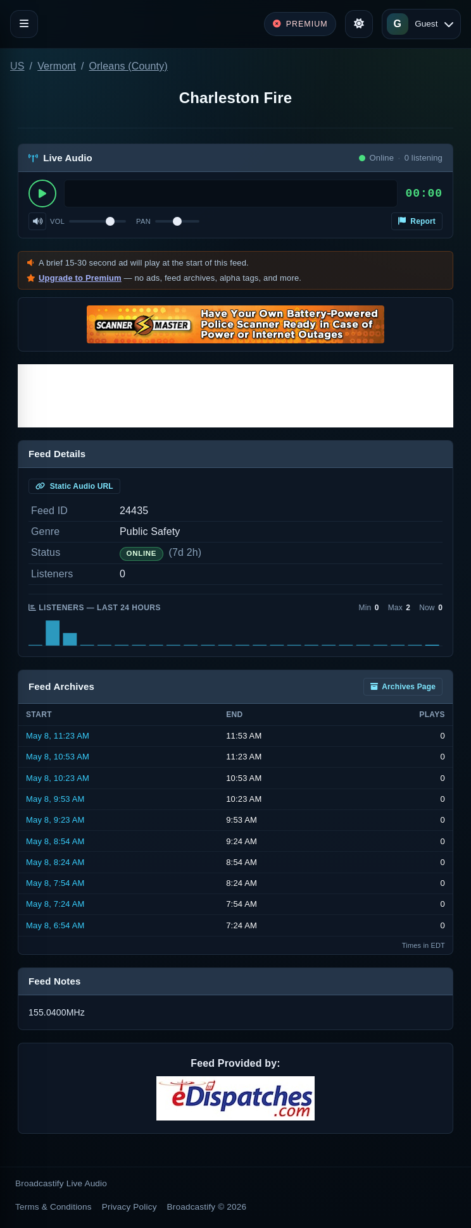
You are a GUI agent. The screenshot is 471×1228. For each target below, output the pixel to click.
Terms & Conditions (53, 1207)
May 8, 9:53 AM (55, 799)
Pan (143, 221)
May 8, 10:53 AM (57, 756)
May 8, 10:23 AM (57, 778)
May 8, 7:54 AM (55, 883)
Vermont (56, 66)
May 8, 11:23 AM (57, 735)
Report (417, 221)
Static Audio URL (74, 486)
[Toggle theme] (359, 24)
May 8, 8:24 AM (55, 862)
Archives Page (403, 686)
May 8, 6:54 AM (55, 925)
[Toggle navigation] (24, 24)
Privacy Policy (129, 1207)
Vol (57, 221)
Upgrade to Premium (80, 278)
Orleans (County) (128, 66)
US (17, 66)
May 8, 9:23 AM (55, 820)
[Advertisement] (235, 395)
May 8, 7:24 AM (55, 904)
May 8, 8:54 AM (55, 841)
